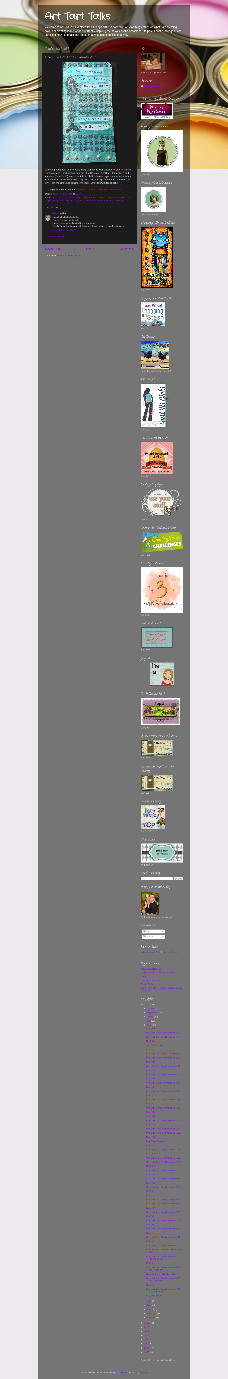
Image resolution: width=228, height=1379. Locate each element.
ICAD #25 (151, 1079)
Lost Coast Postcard (156, 1141)
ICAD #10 (151, 1208)
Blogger (143, 1372)
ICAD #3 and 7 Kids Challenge (160, 1274)
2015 (147, 1327)
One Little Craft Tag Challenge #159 (163, 1220)
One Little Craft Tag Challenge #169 (163, 1133)
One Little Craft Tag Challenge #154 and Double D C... (163, 1268)
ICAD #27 (151, 1062)
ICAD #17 (151, 1145)
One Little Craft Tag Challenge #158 (163, 1229)
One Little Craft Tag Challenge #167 (163, 1158)
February (151, 1313)
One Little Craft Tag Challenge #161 (163, 1204)
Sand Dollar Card (154, 1045)
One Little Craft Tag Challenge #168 (163, 1149)
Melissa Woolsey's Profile (151, 952)
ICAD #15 (151, 1166)
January (151, 1317)
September (152, 1012)
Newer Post (53, 248)
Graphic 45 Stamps (105, 197)
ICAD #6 (150, 1241)
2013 (147, 1335)
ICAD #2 (150, 1285)
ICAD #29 (151, 1041)
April (149, 1305)
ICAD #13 (151, 1183)
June (149, 1025)
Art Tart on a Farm (153, 86)
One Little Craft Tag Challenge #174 (163, 1091)
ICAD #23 (151, 1095)
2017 (147, 1005)
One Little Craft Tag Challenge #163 (163, 1187)
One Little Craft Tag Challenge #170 (163, 1129)
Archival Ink (58, 197)
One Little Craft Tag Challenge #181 (163, 1033)
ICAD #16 (151, 1153)
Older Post (127, 248)
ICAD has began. (154, 1296)
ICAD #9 (150, 1216)
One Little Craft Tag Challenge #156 (163, 1245)
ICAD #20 (151, 1116)
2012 (147, 1339)
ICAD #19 (151, 1124)
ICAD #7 (150, 1233)
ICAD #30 (151, 1028)
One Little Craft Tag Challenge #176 (163, 1074)
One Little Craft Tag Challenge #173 (163, 1099)
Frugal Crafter (147, 984)
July (149, 1021)
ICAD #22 (151, 1104)
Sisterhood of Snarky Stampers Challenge (103, 200)
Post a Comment (57, 236)
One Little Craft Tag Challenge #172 (163, 1108)
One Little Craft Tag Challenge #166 (163, 1162)
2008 (147, 1352)
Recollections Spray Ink (71, 200)
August (150, 1016)
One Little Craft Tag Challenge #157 (163, 1237)
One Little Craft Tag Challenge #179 (163, 1053)
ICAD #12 (151, 1191)
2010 (147, 1344)
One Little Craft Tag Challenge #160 (163, 1212)
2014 (147, 1331)
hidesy (124, 1372)
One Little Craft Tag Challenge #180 (163, 1037)
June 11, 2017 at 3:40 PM (64, 230)
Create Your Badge (169, 952)
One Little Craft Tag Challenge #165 (163, 1170)
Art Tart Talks (77, 16)
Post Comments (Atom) (69, 255)
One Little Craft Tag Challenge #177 (163, 1066)
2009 (147, 1348)
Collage (144, 976)
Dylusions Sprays (73, 197)
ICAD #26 (151, 1070)
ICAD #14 (151, 1174)
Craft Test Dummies (150, 980)
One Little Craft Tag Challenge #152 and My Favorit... (163, 1290)
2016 (147, 1323)
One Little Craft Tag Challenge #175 (163, 1083)
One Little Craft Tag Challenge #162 (163, 1199)
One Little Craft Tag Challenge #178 (163, 1058)
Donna (55, 213)
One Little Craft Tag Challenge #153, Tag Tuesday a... (163, 1279)
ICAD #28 (151, 1049)
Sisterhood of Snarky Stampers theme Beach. (100, 189)
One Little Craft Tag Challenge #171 (163, 1120)
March (150, 1309)
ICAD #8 (150, 1224)
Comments (149, 936)
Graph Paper (89, 197)
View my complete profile (153, 90)
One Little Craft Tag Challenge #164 (163, 1178)
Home (90, 248)
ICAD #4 (150, 1263)
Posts (147, 931)
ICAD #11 (151, 1195)
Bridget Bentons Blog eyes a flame (157, 973)
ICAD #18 (151, 1137)
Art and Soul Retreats (151, 969)
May (149, 1301)
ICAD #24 (151, 1087)
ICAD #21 (151, 1112)
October (151, 1008)
